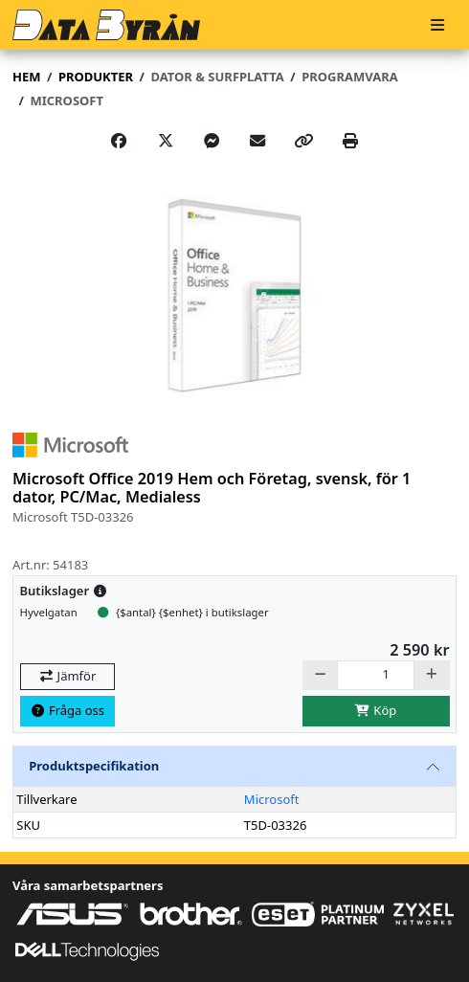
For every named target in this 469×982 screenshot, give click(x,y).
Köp (376, 710)
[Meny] (437, 25)
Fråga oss (67, 710)
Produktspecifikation (94, 765)
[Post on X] (165, 140)
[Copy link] (304, 140)
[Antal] (375, 675)
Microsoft (272, 799)
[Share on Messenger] (211, 140)
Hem (26, 76)
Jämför (67, 675)
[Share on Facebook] (119, 140)
